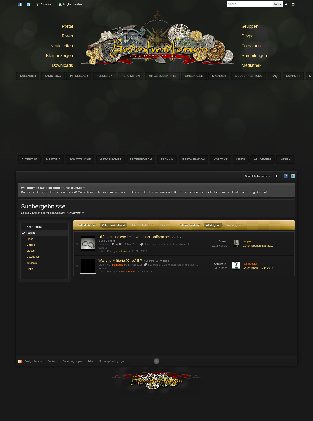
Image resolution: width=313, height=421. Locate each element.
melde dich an (188, 192)
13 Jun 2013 (145, 271)
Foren (67, 36)
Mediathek (252, 65)
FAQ (274, 76)
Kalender (28, 76)
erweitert (293, 4)
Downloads (62, 65)
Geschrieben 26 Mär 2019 (258, 245)
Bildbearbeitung (249, 76)
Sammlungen (254, 55)
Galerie (31, 244)
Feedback (105, 76)
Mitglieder (79, 76)
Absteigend (213, 225)
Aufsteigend (234, 225)
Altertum (29, 159)
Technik (167, 159)
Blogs (247, 36)
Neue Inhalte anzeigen (258, 176)
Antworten (148, 225)
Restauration (193, 159)
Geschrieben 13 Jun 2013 (258, 267)
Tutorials (32, 262)
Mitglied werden (70, 4)
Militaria (53, 159)
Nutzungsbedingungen (112, 361)
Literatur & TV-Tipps (157, 260)
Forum (31, 232)
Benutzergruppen (73, 361)
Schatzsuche (80, 159)
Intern (285, 159)
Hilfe (90, 361)
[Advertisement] (156, 318)
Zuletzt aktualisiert (113, 225)
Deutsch (52, 361)
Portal (67, 26)
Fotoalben (251, 45)
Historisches (110, 159)
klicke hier (213, 192)
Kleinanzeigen (59, 55)
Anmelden (44, 4)
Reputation (130, 76)
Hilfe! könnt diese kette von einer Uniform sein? (135, 237)
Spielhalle (194, 76)
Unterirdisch (141, 159)
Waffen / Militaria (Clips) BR (120, 260)
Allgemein (262, 159)
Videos (30, 250)
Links (240, 159)
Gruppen (250, 26)
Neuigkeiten (61, 45)
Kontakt (221, 159)
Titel (134, 225)
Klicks (162, 225)
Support (293, 76)
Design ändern (33, 361)
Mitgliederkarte (162, 76)
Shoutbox (53, 76)
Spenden (219, 76)
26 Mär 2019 (139, 251)
